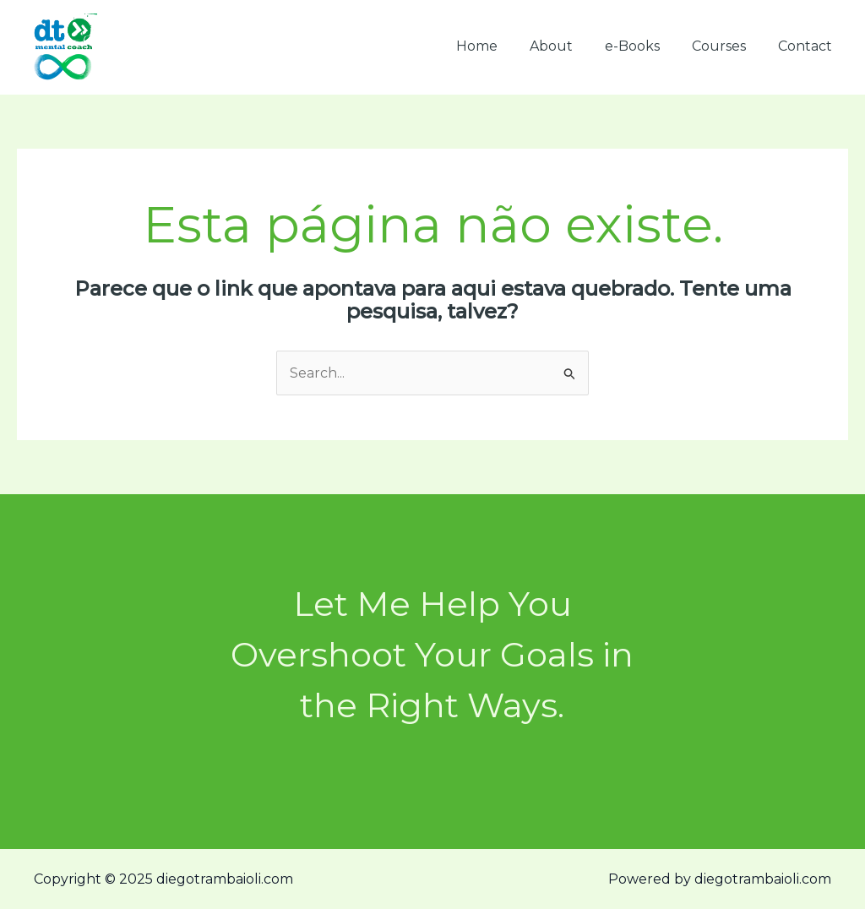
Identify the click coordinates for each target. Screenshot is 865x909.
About (568, 46)
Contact (808, 46)
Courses (726, 46)
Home (499, 46)
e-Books (644, 46)
